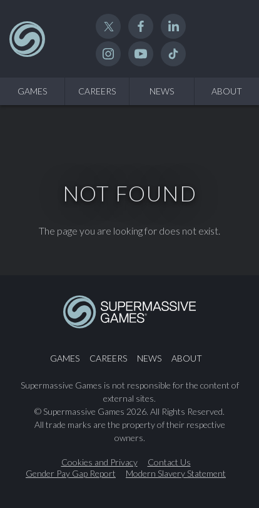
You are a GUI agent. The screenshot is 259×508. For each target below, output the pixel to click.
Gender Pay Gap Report (71, 473)
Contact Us (169, 462)
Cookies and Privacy (99, 462)
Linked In (173, 26)
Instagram (108, 53)
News (162, 91)
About (226, 91)
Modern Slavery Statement (176, 473)
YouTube (140, 53)
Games (32, 91)
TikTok (173, 53)
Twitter (108, 26)
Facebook (140, 26)
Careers (97, 91)
